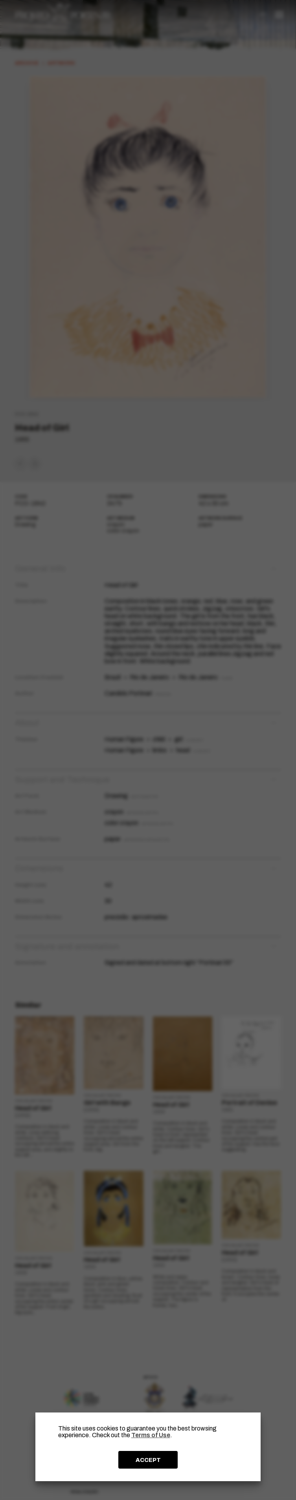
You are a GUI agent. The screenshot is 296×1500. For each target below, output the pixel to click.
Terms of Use (150, 1435)
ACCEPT (148, 1460)
